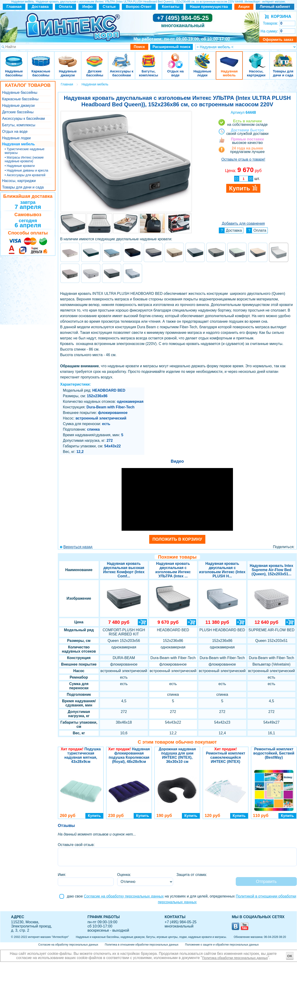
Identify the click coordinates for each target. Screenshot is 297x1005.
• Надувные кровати (20, 166)
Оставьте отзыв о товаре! (243, 159)
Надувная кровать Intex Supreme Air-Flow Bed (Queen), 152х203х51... (271, 570)
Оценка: (124, 875)
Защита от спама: (192, 875)
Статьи (109, 7)
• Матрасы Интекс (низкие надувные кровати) (24, 159)
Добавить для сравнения (243, 223)
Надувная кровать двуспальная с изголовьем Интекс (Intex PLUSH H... (222, 570)
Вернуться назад (77, 547)
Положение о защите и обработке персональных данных (222, 944)
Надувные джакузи (67, 58)
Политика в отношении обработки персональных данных (141, 944)
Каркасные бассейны (41, 58)
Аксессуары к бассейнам (121, 58)
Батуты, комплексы (148, 58)
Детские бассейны (94, 58)
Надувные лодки (202, 58)
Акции (243, 7)
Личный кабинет (275, 7)
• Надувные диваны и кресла (26, 170)
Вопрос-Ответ (139, 7)
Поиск (139, 47)
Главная (14, 7)
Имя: (62, 875)
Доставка (40, 7)
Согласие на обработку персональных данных (124, 896)
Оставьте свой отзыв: (76, 845)
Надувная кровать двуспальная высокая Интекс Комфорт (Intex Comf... (124, 570)
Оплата (65, 7)
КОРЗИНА (280, 16)
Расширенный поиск (171, 47)
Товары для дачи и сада (283, 58)
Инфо (87, 7)
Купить (94, 816)
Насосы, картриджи (256, 58)
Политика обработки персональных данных (235, 958)
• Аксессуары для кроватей (25, 175)
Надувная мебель (229, 58)
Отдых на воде (175, 58)
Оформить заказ (278, 40)
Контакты (170, 7)
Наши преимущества (209, 7)
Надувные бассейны (14, 58)
